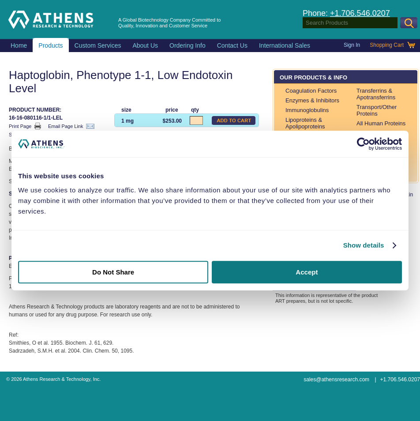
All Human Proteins (380, 123)
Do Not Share (113, 272)
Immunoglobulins (307, 110)
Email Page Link (71, 126)
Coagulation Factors (311, 90)
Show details (363, 245)
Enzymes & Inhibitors (312, 100)
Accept (307, 272)
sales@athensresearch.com (336, 379)
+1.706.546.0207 (360, 13)
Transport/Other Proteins (376, 110)
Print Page (25, 126)
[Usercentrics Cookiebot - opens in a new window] (363, 143)
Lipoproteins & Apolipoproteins (305, 123)
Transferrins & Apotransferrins (375, 94)
